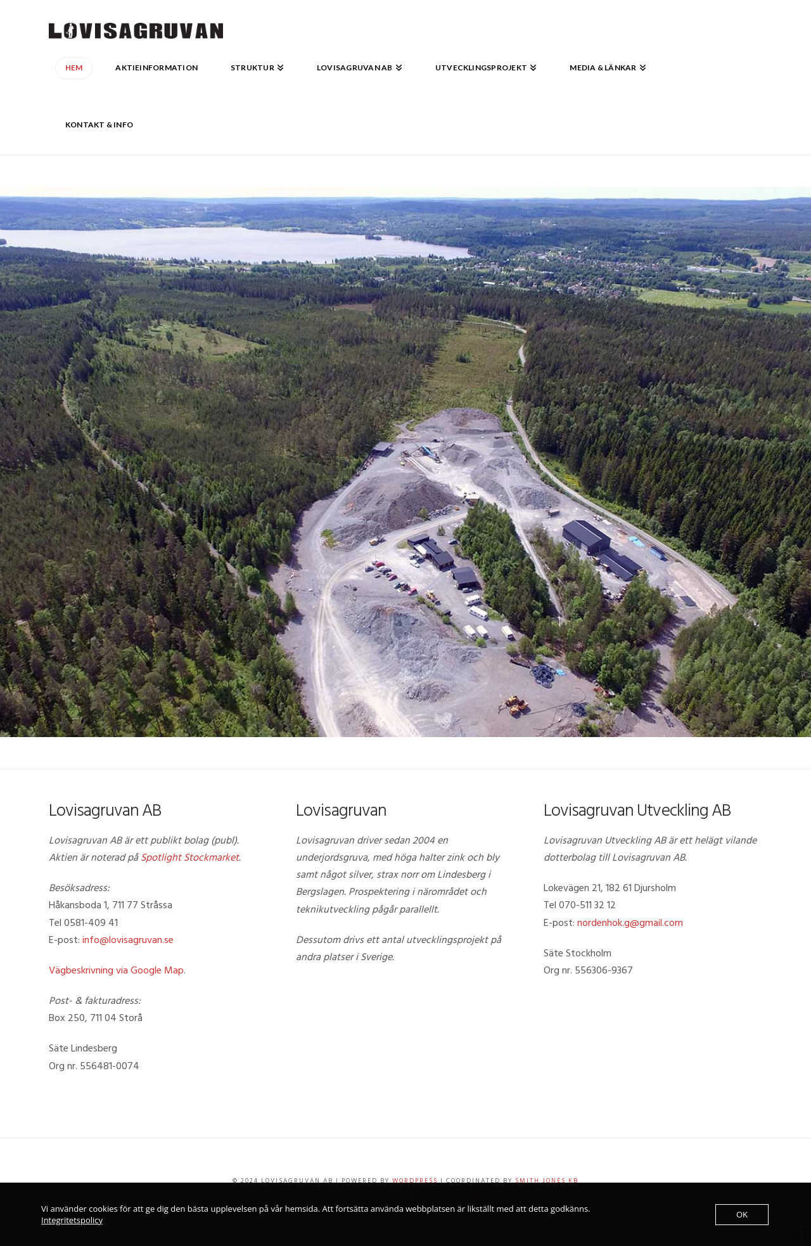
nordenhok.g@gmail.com (630, 923)
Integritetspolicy (72, 1220)
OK (742, 1214)
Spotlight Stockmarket (190, 857)
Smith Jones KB (546, 1181)
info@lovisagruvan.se (128, 940)
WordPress (415, 1181)
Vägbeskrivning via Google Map (116, 970)
